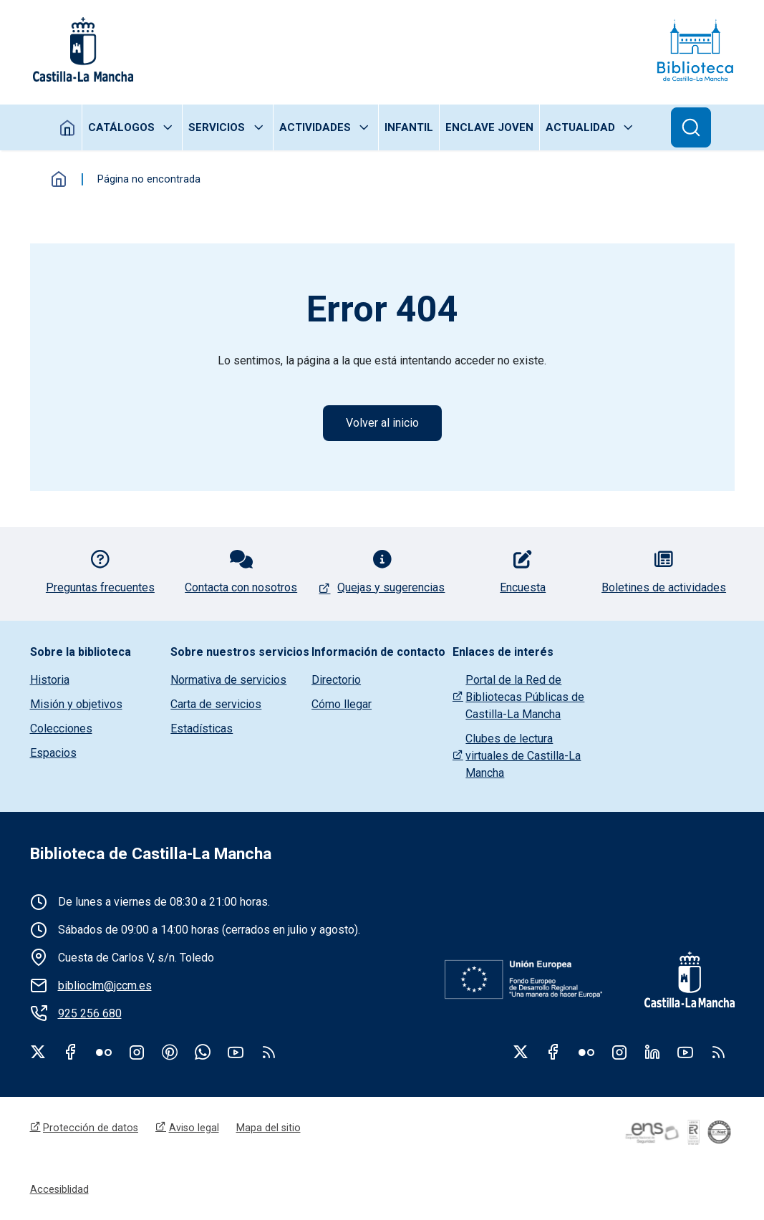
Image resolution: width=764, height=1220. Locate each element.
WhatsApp (202, 1052)
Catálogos (121, 127)
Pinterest (169, 1052)
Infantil (409, 127)
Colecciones (61, 728)
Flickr (103, 1052)
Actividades (315, 127)
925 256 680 (90, 1013)
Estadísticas (201, 728)
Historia (49, 680)
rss (268, 1052)
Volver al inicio (382, 423)
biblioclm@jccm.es (105, 985)
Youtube (235, 1052)
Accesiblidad (59, 1189)
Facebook (70, 1052)
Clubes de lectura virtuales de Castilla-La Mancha (523, 756)
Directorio (336, 680)
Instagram (136, 1052)
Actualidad (580, 127)
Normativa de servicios (228, 680)
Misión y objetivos (76, 704)
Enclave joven (489, 127)
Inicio (67, 127)
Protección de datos (90, 1127)
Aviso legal (194, 1127)
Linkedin (652, 1052)
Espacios (53, 753)
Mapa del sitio (268, 1127)
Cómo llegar (341, 704)
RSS (718, 1052)
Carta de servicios (215, 704)
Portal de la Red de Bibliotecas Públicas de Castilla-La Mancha (524, 697)
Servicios (216, 127)
